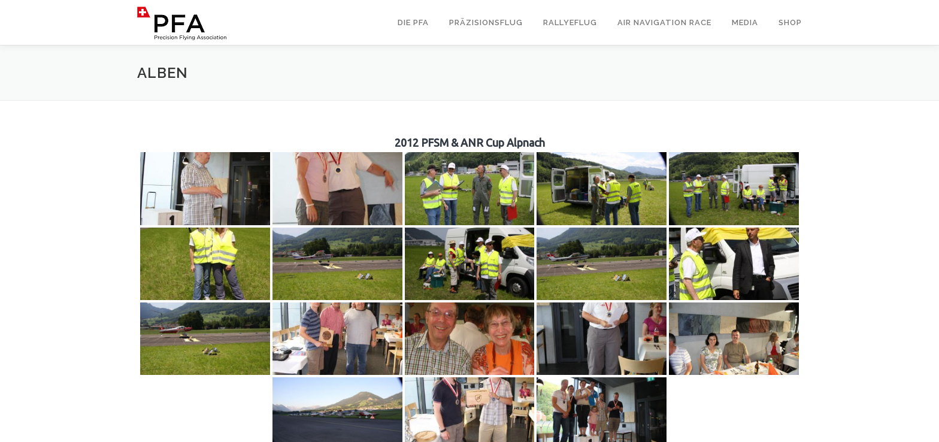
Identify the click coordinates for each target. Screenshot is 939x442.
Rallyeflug (570, 22)
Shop (790, 22)
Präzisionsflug (486, 22)
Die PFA (413, 22)
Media (745, 22)
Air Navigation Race (664, 22)
